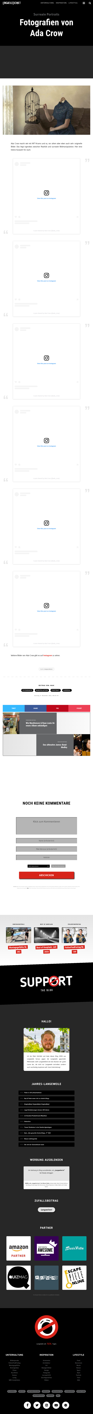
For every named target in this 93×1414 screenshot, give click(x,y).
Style (78, 1347)
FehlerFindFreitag (14, 1337)
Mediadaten (57, 1365)
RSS (58, 1369)
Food (78, 1335)
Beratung (81, 1365)
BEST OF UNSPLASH (46, 898)
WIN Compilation (14, 1354)
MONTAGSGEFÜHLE (18, 898)
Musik (79, 1339)
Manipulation (42, 690)
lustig (14, 1352)
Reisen (78, 1342)
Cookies (50, 1369)
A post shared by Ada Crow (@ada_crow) (46, 231)
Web (78, 1354)
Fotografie (27, 690)
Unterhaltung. (47, 3)
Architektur (46, 1337)
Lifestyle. (73, 3)
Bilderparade (14, 1335)
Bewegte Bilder (46, 1342)
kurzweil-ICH (46, 1349)
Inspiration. (61, 3)
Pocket (79, 708)
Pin (57, 708)
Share (35, 708)
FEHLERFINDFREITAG (74, 898)
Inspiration (47, 1329)
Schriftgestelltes (46, 1352)
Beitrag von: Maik (46, 685)
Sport (78, 1344)
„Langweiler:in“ (59, 1144)
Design (46, 1344)
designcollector (48, 669)
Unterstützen (33, 1365)
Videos (46, 1354)
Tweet (13, 708)
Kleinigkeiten (14, 1342)
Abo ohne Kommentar (58, 840)
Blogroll (12, 1365)
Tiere (78, 1352)
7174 (49, 1318)
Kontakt (46, 1365)
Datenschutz (39, 1369)
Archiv (22, 1365)
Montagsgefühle (14, 1339)
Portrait (56, 690)
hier (28, 862)
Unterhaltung (14, 1329)
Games (14, 1349)
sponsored (69, 1365)
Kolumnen (78, 1337)
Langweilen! (46, 1184)
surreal (67, 690)
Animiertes (46, 1335)
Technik (78, 1349)
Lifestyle (78, 1329)
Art (46, 1339)
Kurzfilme (14, 1347)
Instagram (47, 655)
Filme (14, 1344)
